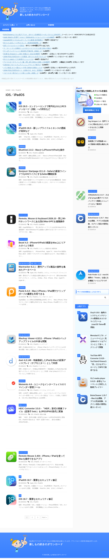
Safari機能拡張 (43, 177)
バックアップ (43, 347)
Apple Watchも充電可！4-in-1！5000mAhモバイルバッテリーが (28, 37)
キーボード (43, 465)
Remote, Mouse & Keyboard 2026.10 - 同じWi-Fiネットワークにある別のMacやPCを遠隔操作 (42, 221)
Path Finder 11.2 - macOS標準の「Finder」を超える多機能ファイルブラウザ (98, 274)
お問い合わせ (30, 25)
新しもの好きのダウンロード (34, 14)
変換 (41, 418)
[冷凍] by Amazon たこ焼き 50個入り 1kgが (21, 54)
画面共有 (48, 252)
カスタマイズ (53, 177)
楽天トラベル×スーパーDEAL (13, 45)
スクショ (41, 252)
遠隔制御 (41, 152)
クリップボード (43, 300)
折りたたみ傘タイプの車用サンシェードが (18, 59)
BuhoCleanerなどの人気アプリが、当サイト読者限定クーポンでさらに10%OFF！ (32, 35)
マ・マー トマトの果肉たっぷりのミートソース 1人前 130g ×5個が (27, 48)
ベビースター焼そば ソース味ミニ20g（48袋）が (20, 73)
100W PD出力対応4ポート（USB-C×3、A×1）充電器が (23, 70)
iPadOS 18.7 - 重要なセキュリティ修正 (39, 484)
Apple (32, 134)
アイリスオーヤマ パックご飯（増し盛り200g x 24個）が (26, 62)
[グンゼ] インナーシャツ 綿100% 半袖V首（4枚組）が (22, 51)
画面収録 (54, 252)
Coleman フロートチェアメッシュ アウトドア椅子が (22, 64)
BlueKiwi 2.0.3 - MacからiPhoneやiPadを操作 (42, 149)
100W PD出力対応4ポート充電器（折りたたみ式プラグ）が (24, 56)
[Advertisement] (36, 200)
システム (46, 276)
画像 (44, 418)
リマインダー (51, 394)
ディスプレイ (42, 369)
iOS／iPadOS (34, 112)
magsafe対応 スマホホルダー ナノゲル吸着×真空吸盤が (23, 40)
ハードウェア (53, 276)
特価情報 (51, 25)
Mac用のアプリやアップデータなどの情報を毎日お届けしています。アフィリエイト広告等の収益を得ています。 (63, 542)
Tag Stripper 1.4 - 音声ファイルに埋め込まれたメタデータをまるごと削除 (98, 124)
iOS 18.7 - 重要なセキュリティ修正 (37, 503)
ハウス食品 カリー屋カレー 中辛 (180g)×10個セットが (22, 67)
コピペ (51, 300)
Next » (44, 521)
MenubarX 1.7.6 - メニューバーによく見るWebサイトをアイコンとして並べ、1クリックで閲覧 (98, 338)
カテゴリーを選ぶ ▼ (10, 25)
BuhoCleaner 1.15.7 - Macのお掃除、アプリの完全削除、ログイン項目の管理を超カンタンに (98, 398)
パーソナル (42, 394)
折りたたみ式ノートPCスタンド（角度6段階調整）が (22, 43)
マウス (49, 465)
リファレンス (62, 276)
